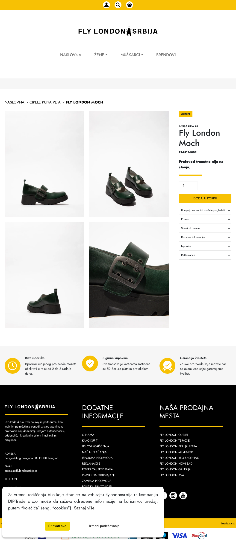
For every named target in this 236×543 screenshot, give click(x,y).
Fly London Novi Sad (175, 463)
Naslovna (70, 54)
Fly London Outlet (173, 435)
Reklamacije (91, 463)
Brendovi (166, 54)
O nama (88, 435)
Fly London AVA (171, 475)
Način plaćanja (94, 452)
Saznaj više (84, 508)
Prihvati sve (57, 526)
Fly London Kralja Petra (178, 446)
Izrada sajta (228, 523)
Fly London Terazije (174, 440)
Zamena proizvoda (97, 481)
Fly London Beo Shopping (179, 458)
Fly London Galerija (175, 469)
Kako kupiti (90, 440)
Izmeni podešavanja (104, 526)
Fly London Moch (84, 102)
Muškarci (130, 54)
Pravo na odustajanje (99, 475)
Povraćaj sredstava (97, 469)
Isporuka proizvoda (97, 458)
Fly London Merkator (176, 452)
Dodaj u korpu (205, 198)
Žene (99, 54)
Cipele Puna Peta (45, 102)
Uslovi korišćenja (95, 446)
